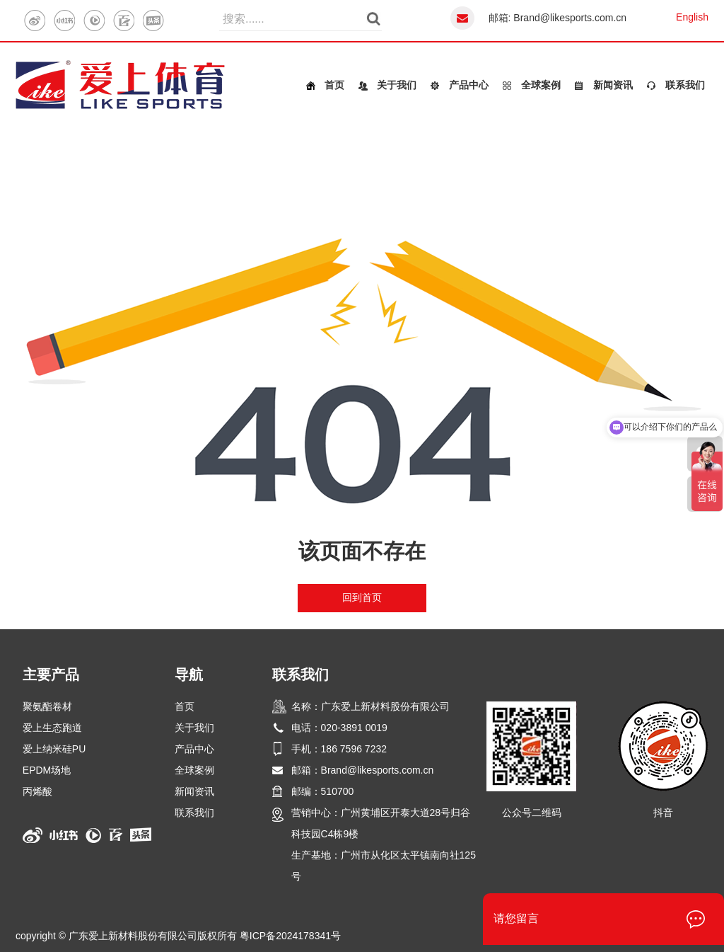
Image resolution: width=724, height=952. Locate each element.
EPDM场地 (47, 770)
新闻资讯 (613, 85)
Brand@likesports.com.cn (569, 17)
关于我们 (396, 85)
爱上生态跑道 (52, 727)
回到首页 (362, 597)
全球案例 (541, 85)
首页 (334, 85)
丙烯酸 (37, 791)
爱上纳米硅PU (54, 749)
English (692, 17)
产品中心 (469, 85)
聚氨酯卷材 (47, 706)
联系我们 (685, 85)
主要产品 (51, 674)
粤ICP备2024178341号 (290, 935)
